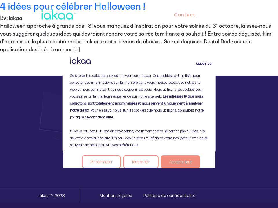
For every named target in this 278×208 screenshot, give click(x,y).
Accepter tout (180, 161)
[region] (139, 104)
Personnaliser (102, 161)
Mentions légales (116, 195)
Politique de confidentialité (169, 195)
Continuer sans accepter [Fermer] (199, 63)
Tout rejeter (141, 161)
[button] (233, 13)
